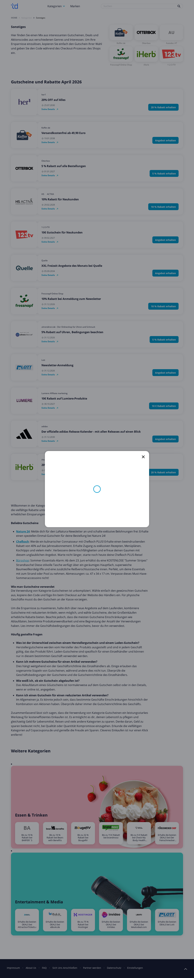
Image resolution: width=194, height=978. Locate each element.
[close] (143, 456)
